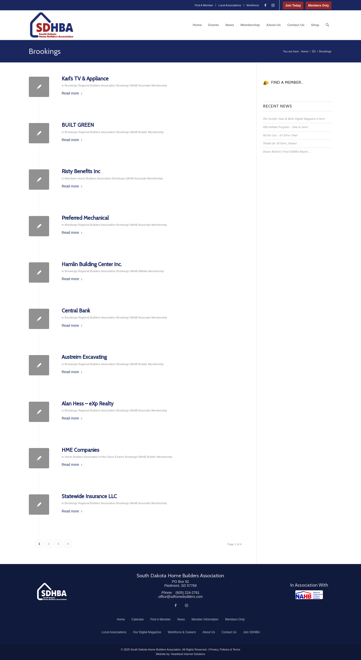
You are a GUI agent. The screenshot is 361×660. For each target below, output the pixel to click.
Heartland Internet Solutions (188, 653)
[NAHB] (309, 594)
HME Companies (80, 450)
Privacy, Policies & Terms (224, 649)
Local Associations (229, 5)
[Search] (327, 25)
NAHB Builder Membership (146, 132)
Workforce (252, 5)
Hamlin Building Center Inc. (92, 264)
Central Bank (76, 310)
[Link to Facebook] (265, 5)
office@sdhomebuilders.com (180, 597)
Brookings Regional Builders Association (90, 85)
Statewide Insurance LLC (89, 496)
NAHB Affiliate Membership (147, 271)
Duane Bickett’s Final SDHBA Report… (287, 151)
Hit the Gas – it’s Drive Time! (280, 135)
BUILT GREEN (78, 125)
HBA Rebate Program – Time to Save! (285, 127)
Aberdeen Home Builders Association (87, 178)
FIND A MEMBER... (287, 82)
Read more (73, 93)
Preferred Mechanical (85, 218)
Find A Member (204, 5)
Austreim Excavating (84, 357)
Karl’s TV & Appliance (85, 78)
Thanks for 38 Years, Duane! (280, 143)
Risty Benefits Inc (81, 171)
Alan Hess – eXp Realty (88, 403)
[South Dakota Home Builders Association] (51, 25)
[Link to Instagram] (273, 5)
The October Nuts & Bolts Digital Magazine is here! (294, 119)
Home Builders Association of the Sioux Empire (94, 456)
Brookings (45, 51)
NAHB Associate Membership (148, 85)
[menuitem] (204, 5)
